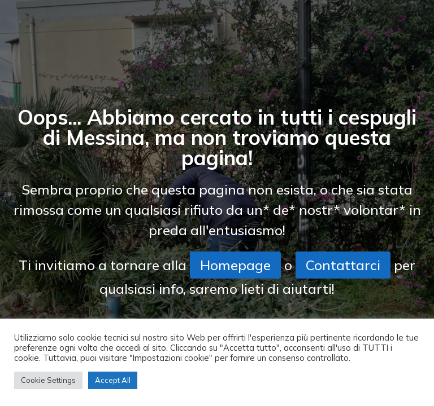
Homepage (235, 265)
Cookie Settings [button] (48, 380)
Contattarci (343, 265)
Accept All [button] (113, 380)
